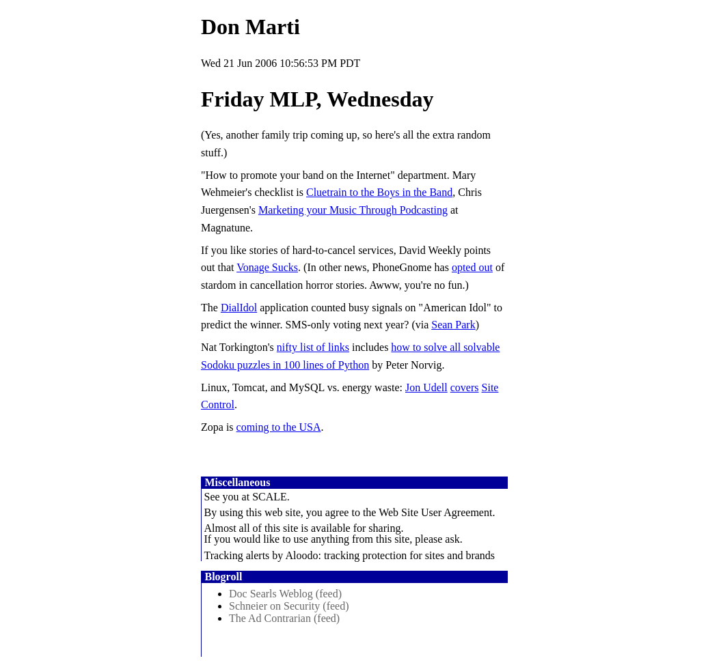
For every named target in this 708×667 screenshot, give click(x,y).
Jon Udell (426, 387)
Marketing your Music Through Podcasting (353, 210)
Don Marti (250, 26)
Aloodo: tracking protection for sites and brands (390, 555)
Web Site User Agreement (435, 512)
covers (464, 387)
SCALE (269, 496)
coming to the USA (278, 427)
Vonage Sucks (267, 267)
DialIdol (239, 307)
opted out (472, 267)
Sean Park (453, 324)
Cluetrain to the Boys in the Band (379, 192)
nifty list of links (313, 347)
